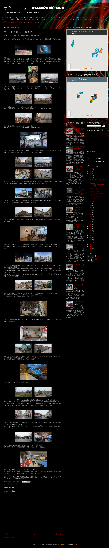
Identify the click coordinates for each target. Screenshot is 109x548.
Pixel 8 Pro (50, 21)
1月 (91, 221)
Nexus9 (76, 19)
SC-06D (22, 19)
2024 (90, 173)
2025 (90, 171)
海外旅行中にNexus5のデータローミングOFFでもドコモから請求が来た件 (78, 227)
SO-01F (26, 22)
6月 (91, 210)
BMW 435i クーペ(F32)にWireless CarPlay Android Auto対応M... (97, 185)
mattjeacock (61, 544)
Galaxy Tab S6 (18, 21)
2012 (90, 248)
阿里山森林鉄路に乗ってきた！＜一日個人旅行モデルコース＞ (78, 130)
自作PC (63, 17)
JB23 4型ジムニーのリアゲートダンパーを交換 (78, 246)
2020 (90, 231)
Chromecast (69, 19)
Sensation (41, 19)
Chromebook (86, 21)
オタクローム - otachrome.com (33, 8)
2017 (90, 237)
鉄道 (28, 17)
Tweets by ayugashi (92, 153)
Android (20, 17)
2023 (90, 224)
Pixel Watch (82, 19)
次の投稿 (7, 534)
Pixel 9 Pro (56, 21)
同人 (37, 22)
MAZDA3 (8, 22)
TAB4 (7, 21)
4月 (91, 214)
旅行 (40, 17)
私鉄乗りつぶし (6, 19)
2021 (90, 228)
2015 (90, 242)
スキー (47, 17)
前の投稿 (59, 534)
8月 (91, 205)
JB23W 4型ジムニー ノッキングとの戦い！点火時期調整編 (97, 193)
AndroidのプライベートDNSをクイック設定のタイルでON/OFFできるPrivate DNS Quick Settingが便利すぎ (78, 191)
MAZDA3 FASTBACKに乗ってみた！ (78, 302)
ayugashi (99, 256)
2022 (90, 226)
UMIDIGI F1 (32, 22)
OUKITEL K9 (37, 21)
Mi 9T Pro (24, 21)
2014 (90, 244)
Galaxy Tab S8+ (94, 21)
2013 (90, 246)
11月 (91, 177)
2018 (90, 235)
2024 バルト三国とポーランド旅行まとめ (97, 197)
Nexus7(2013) (31, 21)
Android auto (80, 21)
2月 (91, 219)
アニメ (61, 21)
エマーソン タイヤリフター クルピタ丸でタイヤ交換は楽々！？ (78, 168)
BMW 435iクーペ (90, 17)
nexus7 (15, 19)
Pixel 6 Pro (48, 19)
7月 (91, 207)
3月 (91, 216)
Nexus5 (81, 17)
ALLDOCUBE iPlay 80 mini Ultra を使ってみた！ (78, 286)
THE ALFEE (62, 19)
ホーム (33, 534)
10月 (91, 201)
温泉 (4, 17)
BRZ (34, 17)
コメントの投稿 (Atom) (13, 537)
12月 (91, 175)
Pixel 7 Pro (44, 21)
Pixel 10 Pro (14, 22)
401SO (74, 21)
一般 (70, 21)
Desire (11, 21)
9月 (91, 203)
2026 (90, 169)
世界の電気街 (100, 17)
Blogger (75, 544)
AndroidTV (55, 19)
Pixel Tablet (21, 22)
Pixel (28, 19)
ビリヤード (94, 19)
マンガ (66, 21)
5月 (91, 212)
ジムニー (55, 17)
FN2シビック (72, 17)
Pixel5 (88, 19)
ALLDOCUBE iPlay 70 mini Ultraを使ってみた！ (78, 209)
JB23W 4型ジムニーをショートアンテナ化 (78, 266)
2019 (90, 233)
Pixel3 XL (101, 19)
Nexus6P (34, 19)
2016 (90, 239)
